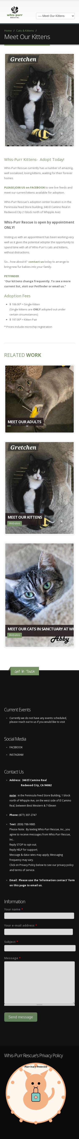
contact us (36, 262)
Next (70, 99)
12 (61, 146)
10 (52, 146)
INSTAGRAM (16, 754)
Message (12, 958)
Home (8, 30)
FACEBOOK (16, 747)
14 (71, 146)
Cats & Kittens (25, 30)
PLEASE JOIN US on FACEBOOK (24, 187)
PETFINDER (11, 276)
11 (56, 146)
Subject (11, 942)
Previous (9, 99)
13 (66, 146)
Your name (13, 909)
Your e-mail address (20, 925)
